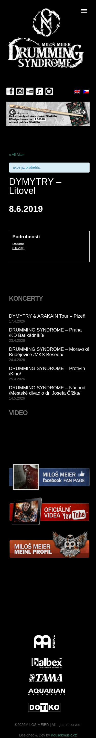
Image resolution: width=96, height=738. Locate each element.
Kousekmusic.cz (64, 735)
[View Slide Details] (48, 114)
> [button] (83, 112)
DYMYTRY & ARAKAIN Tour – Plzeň (47, 316)
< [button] (13, 112)
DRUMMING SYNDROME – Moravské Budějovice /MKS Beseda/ (49, 351)
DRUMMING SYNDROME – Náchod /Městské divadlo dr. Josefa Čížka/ (47, 390)
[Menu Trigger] (84, 11)
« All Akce (17, 155)
